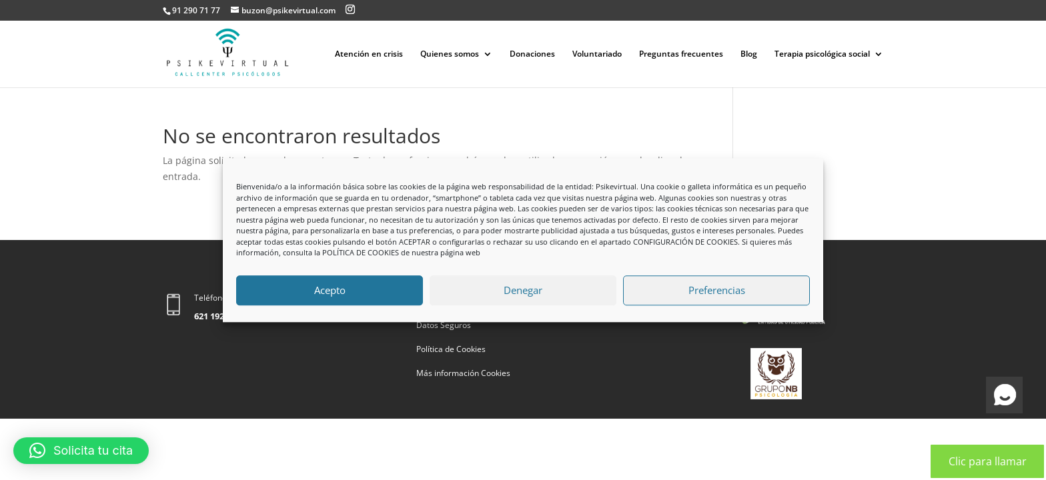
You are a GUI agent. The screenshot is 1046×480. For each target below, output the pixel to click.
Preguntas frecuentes (681, 54)
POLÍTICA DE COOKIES (360, 252)
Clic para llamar (988, 461)
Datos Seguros (443, 325)
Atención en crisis (369, 54)
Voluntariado (597, 54)
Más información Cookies (463, 373)
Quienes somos (449, 54)
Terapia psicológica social (822, 54)
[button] (81, 450)
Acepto (330, 290)
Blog (748, 54)
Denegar (523, 290)
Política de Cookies (451, 349)
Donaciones (532, 54)
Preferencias (716, 290)
